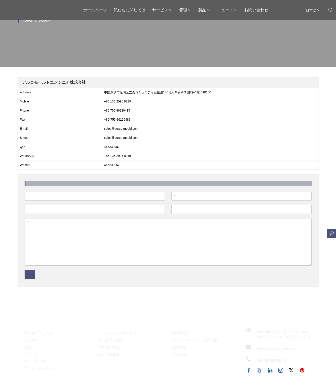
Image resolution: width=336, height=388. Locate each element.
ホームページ (95, 10)
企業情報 (31, 340)
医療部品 (179, 347)
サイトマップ (35, 361)
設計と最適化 (108, 354)
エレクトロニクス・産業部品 (195, 340)
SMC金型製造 (109, 347)
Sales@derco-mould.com (276, 349)
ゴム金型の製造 (110, 340)
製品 (204, 10)
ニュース (227, 10)
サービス (162, 10)
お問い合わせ (256, 10)
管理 (185, 10)
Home (27, 21)
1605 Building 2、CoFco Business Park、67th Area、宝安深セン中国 (283, 334)
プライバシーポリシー (42, 368)
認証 (27, 347)
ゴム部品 (179, 354)
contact (45, 21)
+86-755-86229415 (271, 361)
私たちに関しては (130, 10)
